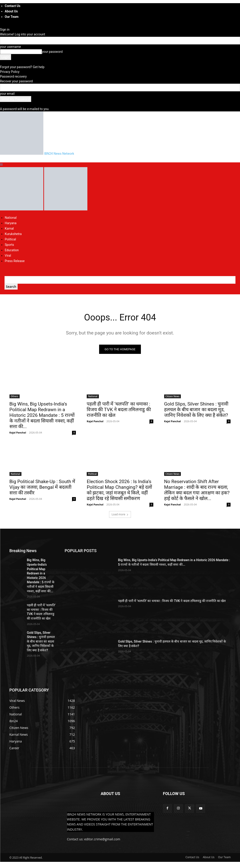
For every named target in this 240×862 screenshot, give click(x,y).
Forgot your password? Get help (22, 67)
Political (10, 239)
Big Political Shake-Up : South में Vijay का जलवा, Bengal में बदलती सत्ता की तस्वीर (42, 487)
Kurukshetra (13, 234)
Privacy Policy (9, 72)
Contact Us (12, 6)
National (10, 217)
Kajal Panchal (17, 432)
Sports (9, 245)
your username (10, 46)
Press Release (15, 261)
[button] (1, 164)
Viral (8, 255)
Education (12, 250)
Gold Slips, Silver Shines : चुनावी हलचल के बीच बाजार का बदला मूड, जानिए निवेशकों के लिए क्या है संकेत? (196, 409)
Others (14, 396)
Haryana (10, 223)
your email (7, 93)
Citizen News (172, 396)
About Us (11, 11)
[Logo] (22, 209)
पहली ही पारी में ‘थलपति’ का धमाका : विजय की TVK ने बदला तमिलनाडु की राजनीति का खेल (119, 409)
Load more (120, 514)
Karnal (9, 228)
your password (52, 51)
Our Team (12, 16)
